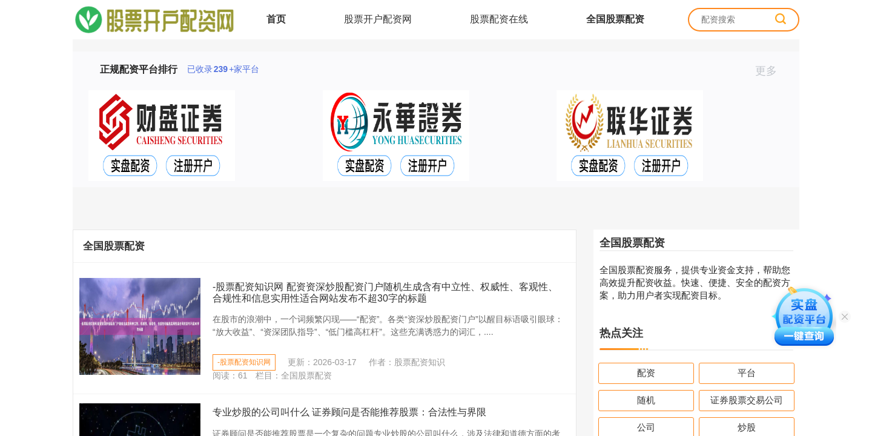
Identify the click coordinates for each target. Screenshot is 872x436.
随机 (646, 400)
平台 (747, 373)
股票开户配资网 (378, 19)
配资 (646, 373)
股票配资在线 (499, 19)
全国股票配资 (615, 19)
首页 (276, 19)
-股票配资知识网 (244, 362)
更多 (771, 71)
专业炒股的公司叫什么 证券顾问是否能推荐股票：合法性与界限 (349, 412)
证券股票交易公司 (746, 400)
